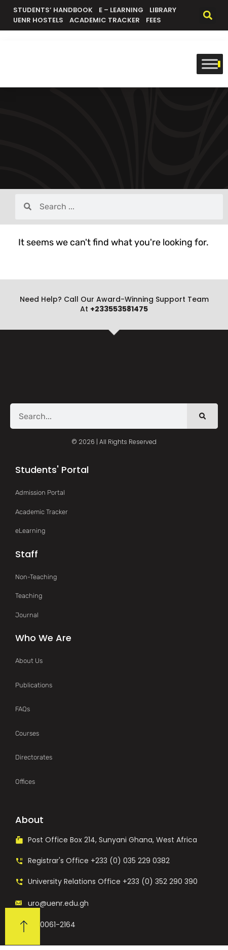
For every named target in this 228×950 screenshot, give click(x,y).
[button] (207, 15)
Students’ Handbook (53, 10)
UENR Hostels (38, 20)
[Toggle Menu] (210, 64)
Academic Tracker (104, 20)
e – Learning (121, 10)
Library (162, 10)
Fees (153, 20)
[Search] (202, 416)
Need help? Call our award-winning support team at (114, 304)
